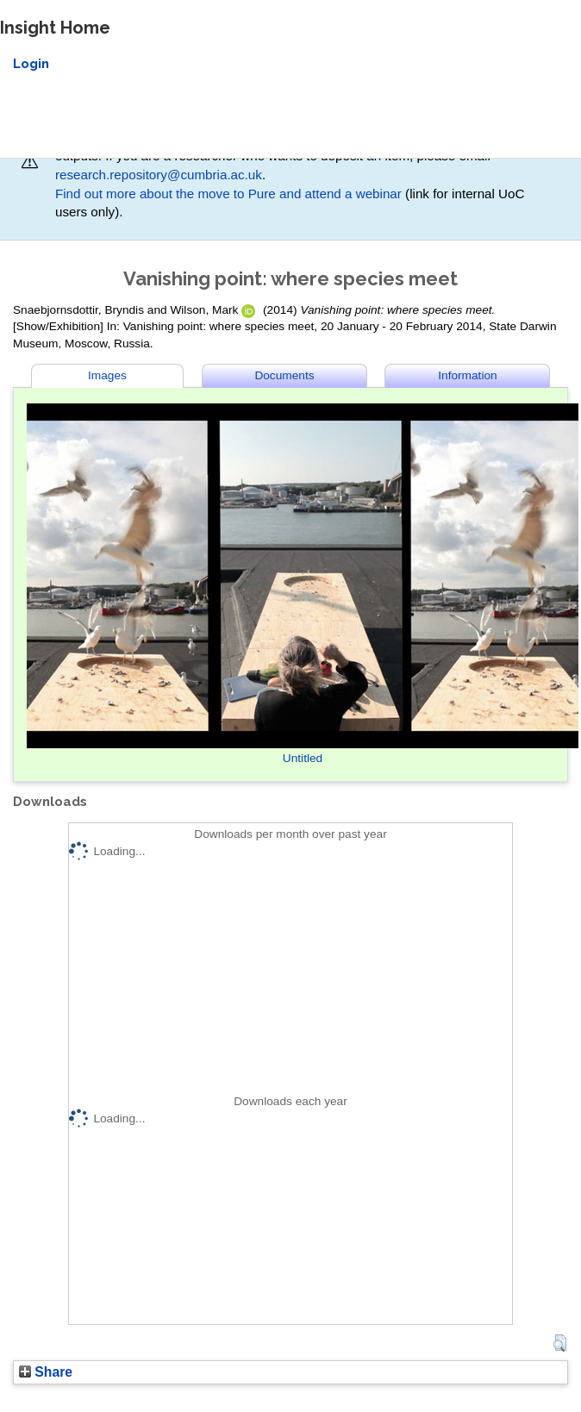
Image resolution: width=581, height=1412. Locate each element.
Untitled (302, 758)
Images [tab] (107, 375)
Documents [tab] (284, 375)
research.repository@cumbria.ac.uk (158, 174)
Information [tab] (467, 375)
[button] (559, 1343)
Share (45, 1372)
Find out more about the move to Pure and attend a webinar (228, 193)
